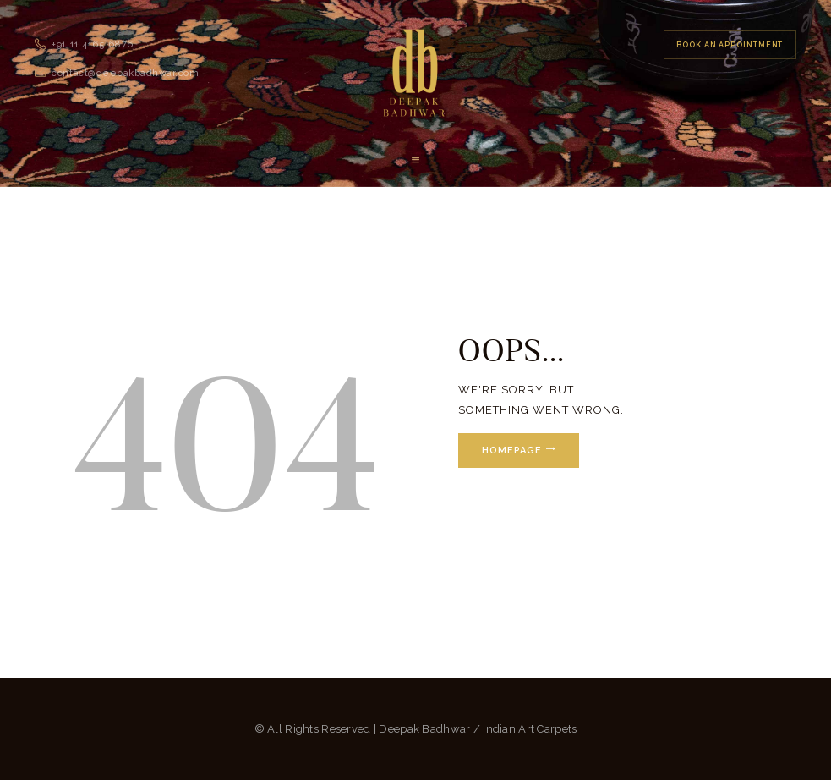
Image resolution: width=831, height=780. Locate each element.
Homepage (512, 450)
